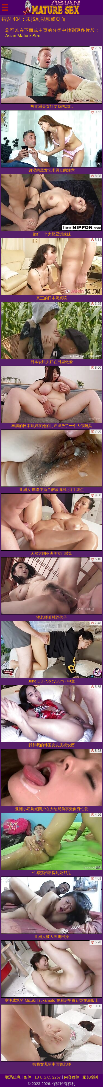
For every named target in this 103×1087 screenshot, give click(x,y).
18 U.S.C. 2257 (48, 1077)
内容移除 (71, 1077)
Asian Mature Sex (22, 35)
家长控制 (90, 1077)
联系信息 (13, 1077)
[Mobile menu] (5, 7)
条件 (27, 1077)
